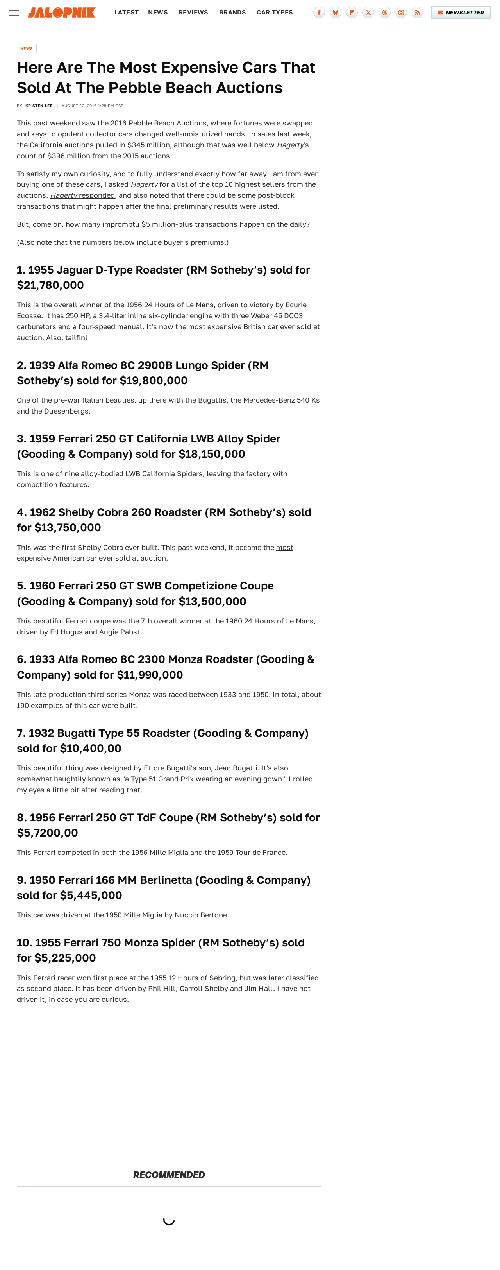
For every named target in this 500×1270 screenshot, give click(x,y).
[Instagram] (401, 12)
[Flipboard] (352, 12)
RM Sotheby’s (226, 269)
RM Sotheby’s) (247, 511)
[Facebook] (319, 12)
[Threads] (385, 12)
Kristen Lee (38, 105)
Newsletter (461, 12)
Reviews (194, 12)
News (158, 12)
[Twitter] (368, 12)
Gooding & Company (75, 453)
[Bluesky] (335, 12)
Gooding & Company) (255, 879)
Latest (126, 12)
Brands (232, 12)
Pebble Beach (152, 123)
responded (82, 195)
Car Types (275, 12)
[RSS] (417, 12)
